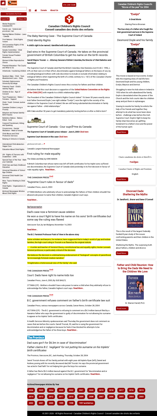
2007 (103, 397)
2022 (73, 390)
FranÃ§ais (134, 162)
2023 (63, 390)
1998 (73, 403)
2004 (133, 397)
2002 (33, 403)
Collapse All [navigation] (21, 19)
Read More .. (52, 169)
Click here (86, 132)
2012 (53, 397)
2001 (43, 403)
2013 (43, 397)
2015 (143, 390)
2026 (33, 390)
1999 (63, 403)
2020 (93, 390)
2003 (143, 397)
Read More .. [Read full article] (122, 132)
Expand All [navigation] (5, 19)
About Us (56, 10)
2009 (83, 397)
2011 (63, 397)
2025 (43, 390)
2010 (73, 397)
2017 (123, 390)
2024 (53, 390)
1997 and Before (88, 403)
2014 (33, 397)
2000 (53, 403)
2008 (93, 397)
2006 (113, 397)
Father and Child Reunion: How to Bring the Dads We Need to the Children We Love (135, 268)
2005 (123, 397)
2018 (113, 390)
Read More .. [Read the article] (122, 179)
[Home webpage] (3, 3)
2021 (83, 390)
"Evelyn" (135, 14)
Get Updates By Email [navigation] (13, 14)
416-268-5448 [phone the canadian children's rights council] (70, 5)
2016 (133, 390)
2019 (103, 390)
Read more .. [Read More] (123, 308)
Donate (46, 10)
